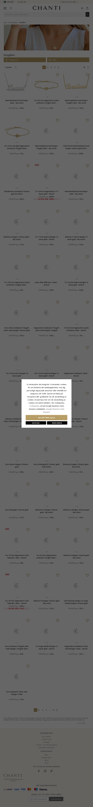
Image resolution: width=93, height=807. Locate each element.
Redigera (57, 423)
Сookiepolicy (34, 406)
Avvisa (36, 423)
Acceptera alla (46, 417)
